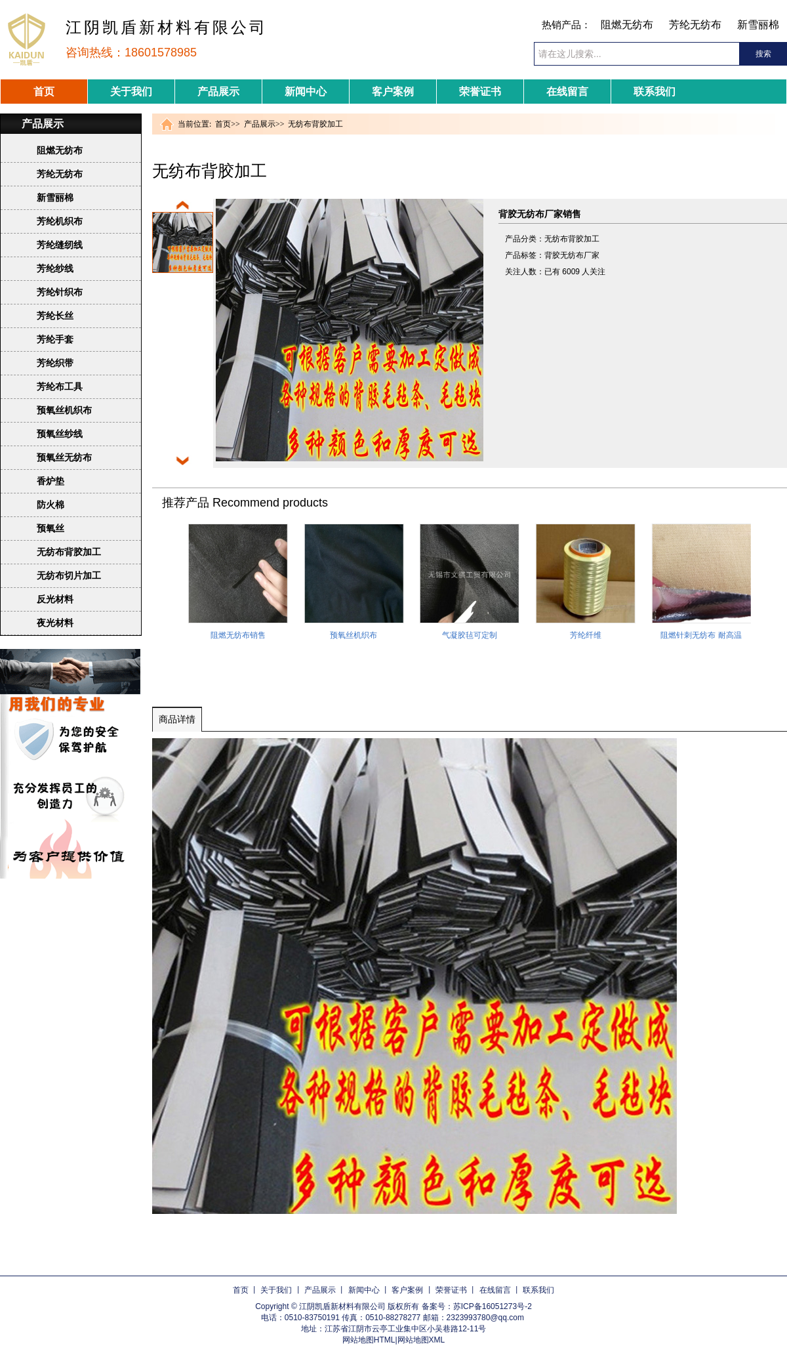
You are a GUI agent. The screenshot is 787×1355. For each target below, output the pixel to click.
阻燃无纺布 (627, 24)
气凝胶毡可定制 (469, 635)
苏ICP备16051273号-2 (492, 1306)
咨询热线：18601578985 (131, 52)
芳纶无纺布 (695, 24)
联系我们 (655, 91)
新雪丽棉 (758, 24)
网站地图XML (421, 1340)
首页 (43, 91)
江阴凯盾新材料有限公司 (167, 27)
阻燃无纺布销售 (238, 635)
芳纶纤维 (585, 635)
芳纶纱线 (55, 268)
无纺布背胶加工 (69, 552)
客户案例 (393, 91)
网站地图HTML (368, 1340)
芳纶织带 (55, 363)
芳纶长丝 (55, 315)
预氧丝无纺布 (64, 457)
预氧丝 (50, 528)
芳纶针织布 (60, 292)
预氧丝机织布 (64, 410)
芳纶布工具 (60, 386)
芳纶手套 (55, 339)
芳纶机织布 (60, 221)
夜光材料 (55, 622)
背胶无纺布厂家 (571, 255)
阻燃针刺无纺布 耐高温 (700, 635)
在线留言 (567, 91)
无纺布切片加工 (69, 575)
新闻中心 (306, 91)
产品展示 (218, 91)
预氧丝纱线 (60, 433)
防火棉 (50, 504)
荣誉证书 (480, 91)
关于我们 (131, 91)
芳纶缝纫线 (60, 245)
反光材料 (55, 599)
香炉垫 (50, 481)
